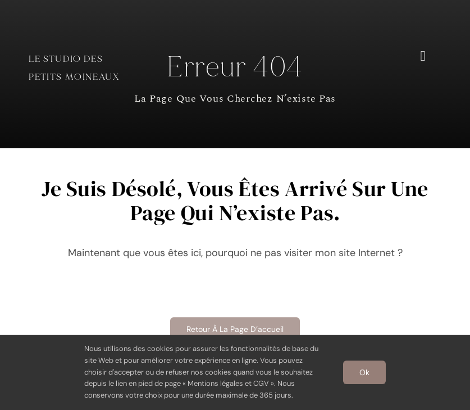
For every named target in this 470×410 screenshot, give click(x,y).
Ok (364, 372)
